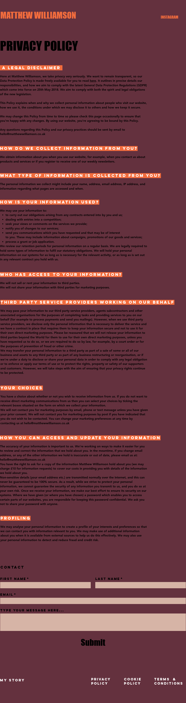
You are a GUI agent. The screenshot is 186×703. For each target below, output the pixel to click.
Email (8, 594)
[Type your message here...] (93, 622)
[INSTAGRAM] (169, 17)
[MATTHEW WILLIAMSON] (38, 15)
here (93, 80)
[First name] (44, 585)
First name (14, 578)
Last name (109, 578)
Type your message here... (32, 610)
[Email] (92, 601)
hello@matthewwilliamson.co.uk (22, 134)
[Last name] (139, 585)
